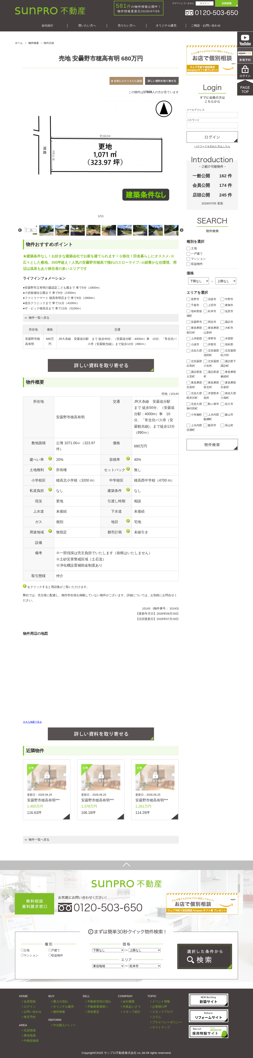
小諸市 (193, 344)
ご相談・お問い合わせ (206, 25)
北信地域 (30, 1030)
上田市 (210, 305)
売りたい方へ (127, 25)
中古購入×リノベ (64, 1025)
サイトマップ (161, 1027)
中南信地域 (31, 1040)
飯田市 (210, 425)
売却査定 (93, 1011)
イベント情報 (161, 1001)
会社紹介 (47, 25)
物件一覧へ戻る (37, 317)
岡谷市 (210, 321)
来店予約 (30, 1016)
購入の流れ (60, 1001)
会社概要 (129, 1001)
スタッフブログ (162, 1011)
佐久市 (227, 403)
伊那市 (210, 344)
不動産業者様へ (97, 1006)
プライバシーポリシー (167, 1022)
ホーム (19, 43)
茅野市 (210, 338)
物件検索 (33, 43)
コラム (156, 1016)
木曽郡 (227, 338)
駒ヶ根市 (211, 403)
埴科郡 (227, 344)
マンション (196, 258)
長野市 (193, 299)
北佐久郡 (194, 350)
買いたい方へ (87, 25)
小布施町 (194, 414)
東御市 (227, 305)
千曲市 (193, 305)
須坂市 (210, 299)
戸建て (54, 950)
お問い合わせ (33, 1011)
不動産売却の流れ (99, 1001)
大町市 (227, 327)
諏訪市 (227, 321)
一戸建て (195, 253)
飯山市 (227, 414)
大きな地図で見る (32, 722)
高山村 (227, 425)
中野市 (227, 299)
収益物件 (195, 263)
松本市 (210, 311)
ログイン (204, 3)
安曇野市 (194, 321)
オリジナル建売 (166, 25)
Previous (20, 230)
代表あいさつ (132, 1006)
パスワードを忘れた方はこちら (212, 146)
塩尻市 (227, 311)
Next (182, 230)
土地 (192, 248)
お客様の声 (159, 1006)
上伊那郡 (194, 338)
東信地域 (30, 1035)
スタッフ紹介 (132, 1011)
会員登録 (30, 1001)
